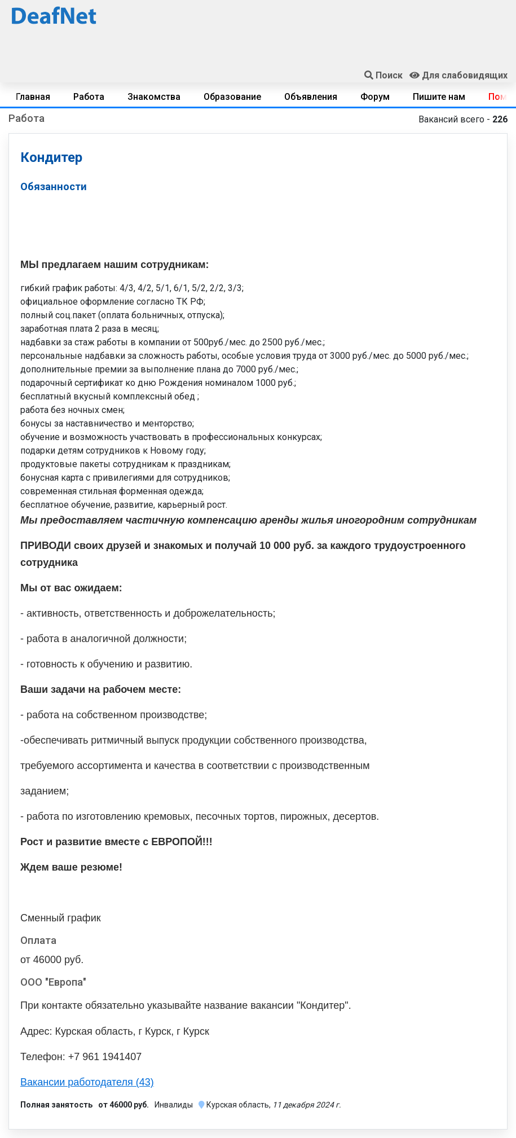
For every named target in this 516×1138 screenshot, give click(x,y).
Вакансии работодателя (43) (87, 1082)
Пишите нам (439, 96)
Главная (33, 96)
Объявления (310, 96)
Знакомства (153, 96)
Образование (232, 96)
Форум (375, 96)
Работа (88, 96)
